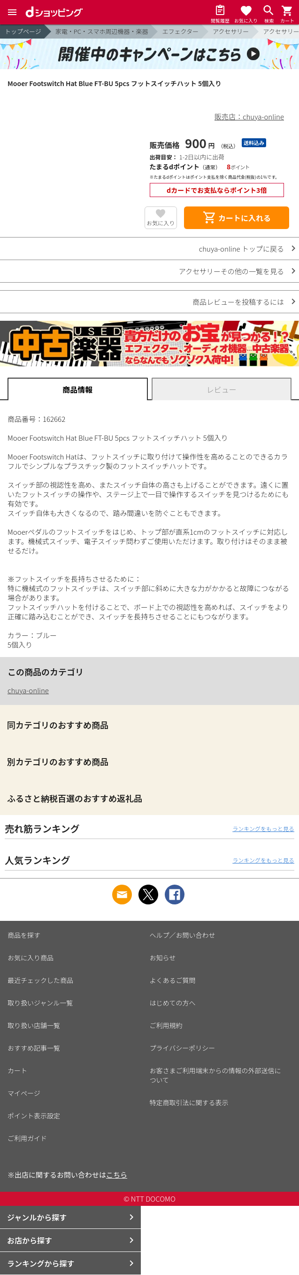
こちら (116, 1175)
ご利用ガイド (27, 1138)
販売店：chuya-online (249, 116)
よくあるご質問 (173, 980)
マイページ (24, 1093)
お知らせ (163, 957)
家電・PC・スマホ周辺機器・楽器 (101, 31)
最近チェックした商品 (40, 980)
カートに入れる (236, 217)
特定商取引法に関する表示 (189, 1102)
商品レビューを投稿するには (238, 301)
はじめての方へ (173, 1002)
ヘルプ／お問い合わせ (182, 935)
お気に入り (160, 223)
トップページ (23, 31)
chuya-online (28, 690)
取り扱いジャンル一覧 (40, 1002)
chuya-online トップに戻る (241, 248)
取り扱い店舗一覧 (34, 1025)
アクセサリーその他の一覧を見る (231, 271)
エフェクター (180, 31)
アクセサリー (231, 31)
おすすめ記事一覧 (34, 1048)
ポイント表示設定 (34, 1115)
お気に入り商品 (31, 957)
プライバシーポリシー (182, 1048)
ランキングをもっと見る (263, 828)
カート (17, 1070)
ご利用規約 (166, 1025)
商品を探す (24, 935)
